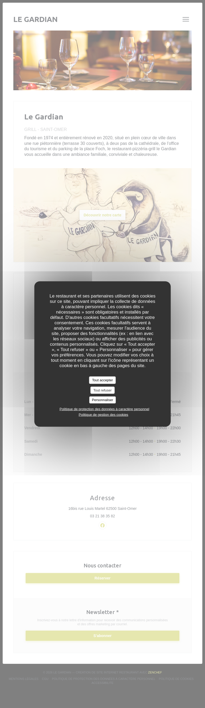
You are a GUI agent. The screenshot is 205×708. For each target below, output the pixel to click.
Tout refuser (102, 390)
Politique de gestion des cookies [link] (103, 414)
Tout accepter (102, 380)
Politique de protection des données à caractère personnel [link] (104, 409)
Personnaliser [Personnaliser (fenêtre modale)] (102, 400)
